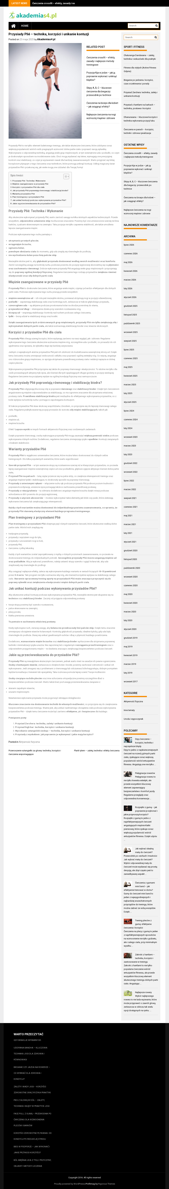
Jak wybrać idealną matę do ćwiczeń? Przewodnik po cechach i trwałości (140, 852)
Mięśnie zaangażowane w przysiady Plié (30, 184)
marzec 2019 (130, 664)
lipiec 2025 (129, 349)
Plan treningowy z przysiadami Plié (28, 197)
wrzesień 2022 (130, 472)
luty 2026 (128, 288)
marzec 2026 (130, 280)
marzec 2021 (130, 524)
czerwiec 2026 (130, 253)
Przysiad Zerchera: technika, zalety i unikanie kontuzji (44, 723)
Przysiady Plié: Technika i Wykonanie (29, 181)
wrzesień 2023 (130, 437)
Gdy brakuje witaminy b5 (27, 1040)
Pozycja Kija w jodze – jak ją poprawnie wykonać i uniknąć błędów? (101, 76)
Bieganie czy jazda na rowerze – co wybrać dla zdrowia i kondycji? (32, 1073)
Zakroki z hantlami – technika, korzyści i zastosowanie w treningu (139, 958)
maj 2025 (128, 367)
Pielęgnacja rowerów (145, 773)
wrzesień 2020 (130, 576)
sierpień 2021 (130, 498)
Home (25, 25)
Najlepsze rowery (143, 992)
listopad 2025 (130, 314)
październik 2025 (132, 323)
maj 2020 (128, 594)
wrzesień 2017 (130, 681)
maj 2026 (128, 262)
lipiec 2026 (129, 245)
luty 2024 (128, 428)
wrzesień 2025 (130, 332)
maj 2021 (128, 515)
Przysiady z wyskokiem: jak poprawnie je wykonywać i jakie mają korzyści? (54, 734)
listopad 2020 (130, 559)
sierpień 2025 (130, 341)
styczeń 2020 (130, 629)
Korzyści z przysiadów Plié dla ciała (28, 187)
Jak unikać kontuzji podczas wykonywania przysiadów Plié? (39, 200)
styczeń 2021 (130, 542)
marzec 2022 (130, 489)
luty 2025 (128, 393)
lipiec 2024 (129, 411)
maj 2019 (128, 646)
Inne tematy (129, 710)
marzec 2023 (130, 445)
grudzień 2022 (130, 463)
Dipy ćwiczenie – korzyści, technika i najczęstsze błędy (138, 743)
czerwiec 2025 (130, 358)
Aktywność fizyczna (29, 742)
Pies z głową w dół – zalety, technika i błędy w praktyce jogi (32, 1103)
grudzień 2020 (130, 550)
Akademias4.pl (46, 39)
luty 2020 (128, 620)
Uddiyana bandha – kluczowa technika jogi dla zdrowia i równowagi (30, 1053)
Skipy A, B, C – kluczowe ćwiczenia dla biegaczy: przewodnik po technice (99, 91)
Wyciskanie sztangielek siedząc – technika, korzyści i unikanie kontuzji (52, 731)
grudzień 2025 (130, 306)
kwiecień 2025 (130, 376)
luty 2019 (128, 673)
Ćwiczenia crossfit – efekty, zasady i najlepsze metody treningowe (68, 3)
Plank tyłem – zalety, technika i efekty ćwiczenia (96, 750)
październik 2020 (132, 568)
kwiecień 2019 (130, 655)
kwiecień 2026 (130, 271)
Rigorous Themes (106, 1184)
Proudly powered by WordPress (69, 1184)
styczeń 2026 (130, 297)
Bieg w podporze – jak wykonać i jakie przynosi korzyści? (32, 1149)
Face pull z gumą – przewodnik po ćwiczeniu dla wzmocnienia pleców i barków (32, 1119)
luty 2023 (128, 454)
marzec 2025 (130, 384)
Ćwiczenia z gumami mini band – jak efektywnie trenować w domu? (139, 886)
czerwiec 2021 (130, 507)
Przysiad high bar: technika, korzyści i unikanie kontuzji (44, 727)
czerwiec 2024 (130, 419)
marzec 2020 (130, 611)
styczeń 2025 (130, 402)
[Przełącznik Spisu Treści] (64, 176)
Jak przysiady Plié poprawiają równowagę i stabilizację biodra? (40, 190)
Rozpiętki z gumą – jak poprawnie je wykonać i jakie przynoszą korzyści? (141, 811)
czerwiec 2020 (130, 585)
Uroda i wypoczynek (133, 719)
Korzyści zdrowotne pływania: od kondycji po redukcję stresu (33, 1136)
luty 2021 (128, 533)
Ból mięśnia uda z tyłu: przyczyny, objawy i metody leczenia (32, 1163)
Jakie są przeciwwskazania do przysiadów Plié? (34, 203)
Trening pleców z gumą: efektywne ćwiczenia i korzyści (138, 924)
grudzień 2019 (130, 638)
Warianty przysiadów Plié (23, 194)
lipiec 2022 (129, 480)
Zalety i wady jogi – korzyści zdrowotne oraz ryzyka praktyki (32, 1089)
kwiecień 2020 (130, 603)
